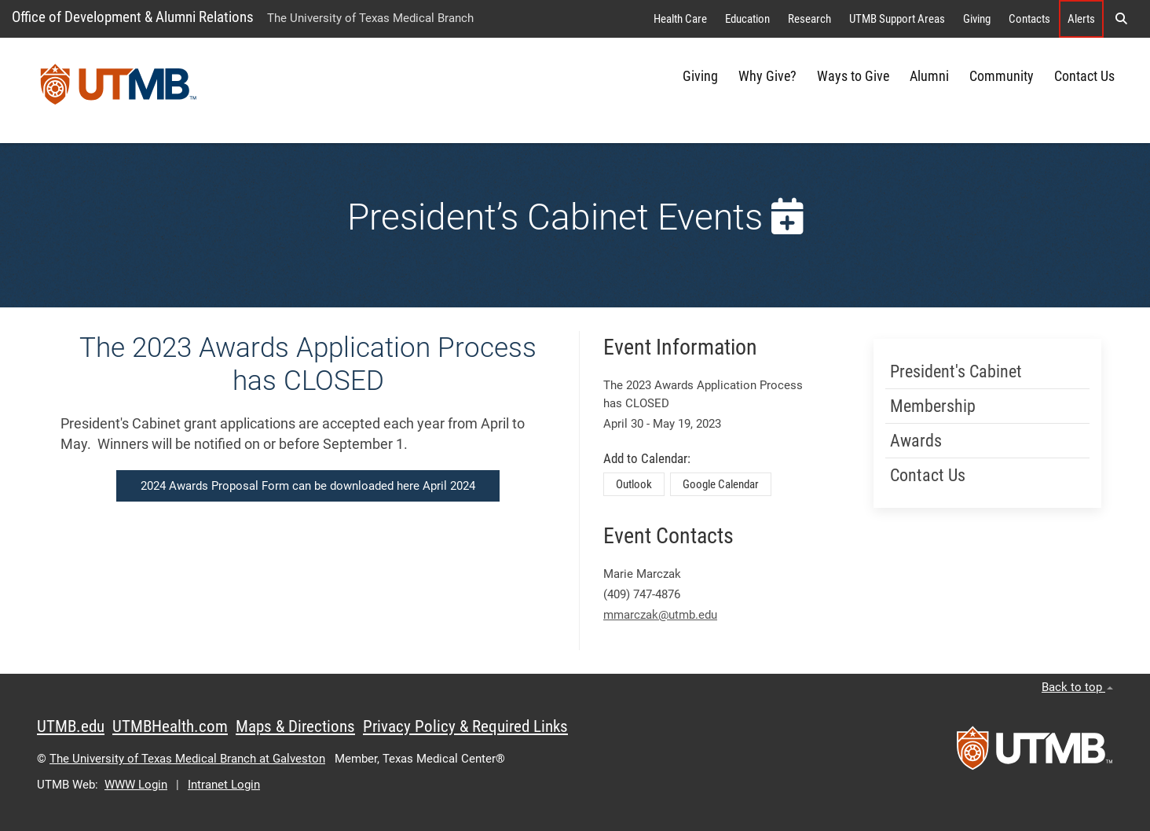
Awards (916, 440)
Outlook (634, 484)
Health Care (680, 19)
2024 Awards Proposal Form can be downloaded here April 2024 (308, 486)
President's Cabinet (956, 371)
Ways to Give (853, 76)
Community (1001, 76)
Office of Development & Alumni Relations (133, 17)
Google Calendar (721, 484)
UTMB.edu (70, 726)
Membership (933, 406)
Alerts (1081, 19)
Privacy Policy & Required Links (465, 726)
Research (809, 19)
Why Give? (767, 76)
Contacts (1029, 19)
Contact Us (1084, 76)
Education (747, 19)
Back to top (1077, 687)
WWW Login (135, 785)
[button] (1121, 19)
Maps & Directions (295, 726)
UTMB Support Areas (897, 19)
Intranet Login (224, 785)
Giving (977, 19)
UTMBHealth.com (170, 726)
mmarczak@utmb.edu (660, 615)
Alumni (929, 76)
